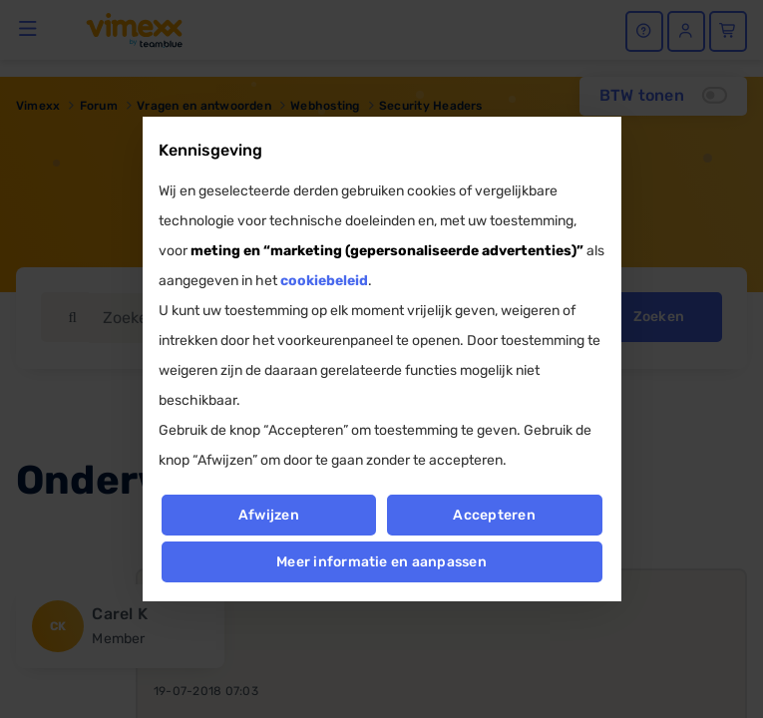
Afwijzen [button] (268, 515)
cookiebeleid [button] (324, 280)
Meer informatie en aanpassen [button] (381, 561)
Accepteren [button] (495, 515)
